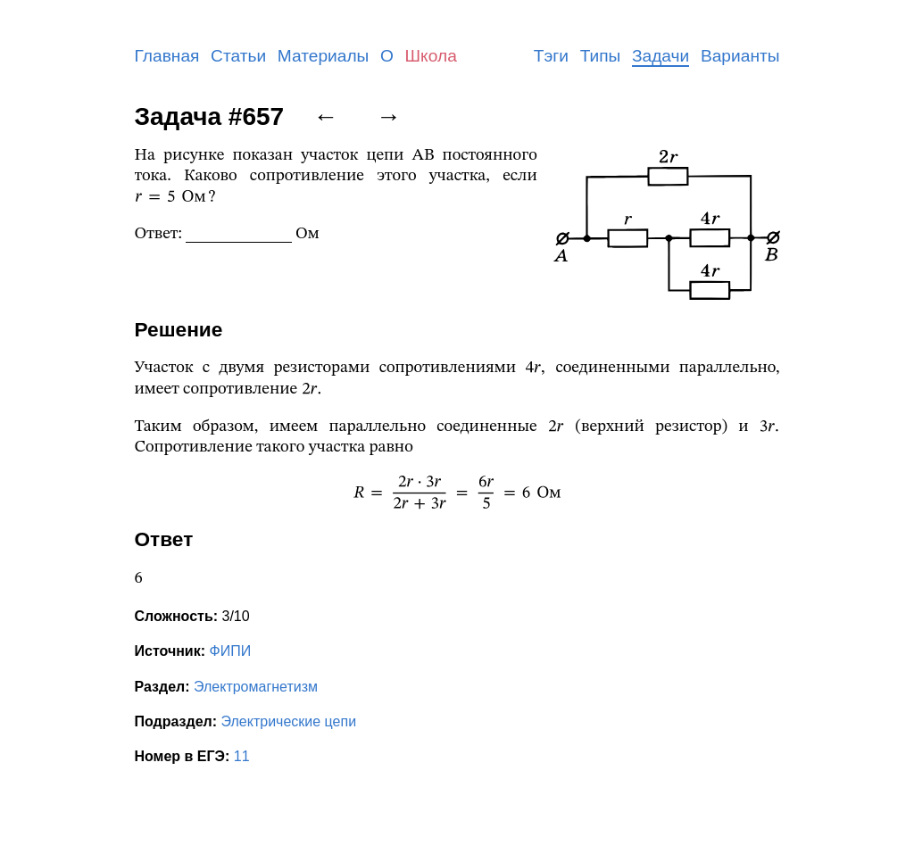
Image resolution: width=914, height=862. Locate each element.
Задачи (660, 55)
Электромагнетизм (256, 686)
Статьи (238, 55)
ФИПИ (230, 651)
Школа (431, 55)
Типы (600, 55)
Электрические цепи (289, 721)
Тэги (551, 55)
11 (242, 756)
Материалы (324, 55)
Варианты (740, 55)
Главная (167, 55)
